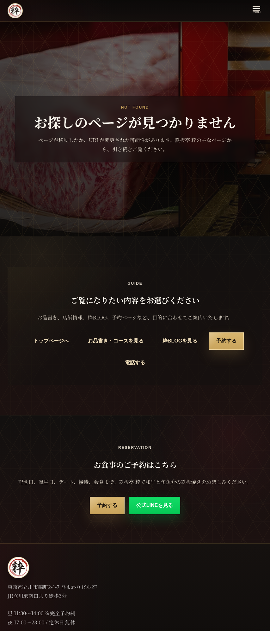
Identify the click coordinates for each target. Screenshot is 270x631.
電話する (135, 362)
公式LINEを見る (154, 505)
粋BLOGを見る (180, 340)
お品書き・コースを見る (116, 340)
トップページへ (51, 340)
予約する (226, 340)
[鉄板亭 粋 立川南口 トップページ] (15, 10)
